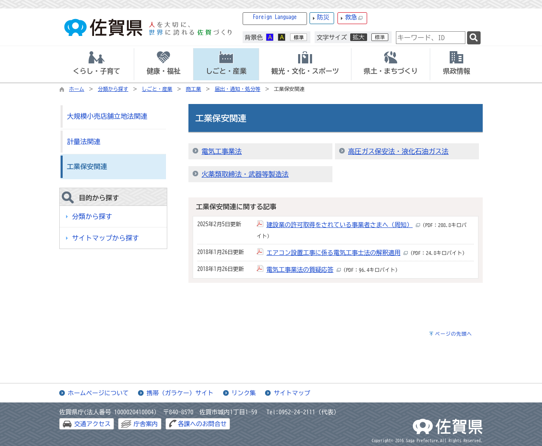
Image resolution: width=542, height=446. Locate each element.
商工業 (193, 88)
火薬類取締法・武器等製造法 (245, 174)
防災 (323, 17)
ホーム (76, 88)
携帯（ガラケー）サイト (180, 393)
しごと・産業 (157, 88)
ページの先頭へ (453, 333)
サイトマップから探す (105, 238)
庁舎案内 (145, 424)
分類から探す (113, 88)
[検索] (474, 37)
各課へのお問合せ (202, 424)
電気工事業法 (222, 151)
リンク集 (244, 393)
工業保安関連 (87, 166)
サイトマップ (292, 393)
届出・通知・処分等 (237, 88)
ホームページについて (98, 393)
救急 (354, 17)
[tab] (96, 64)
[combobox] (430, 38)
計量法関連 (83, 141)
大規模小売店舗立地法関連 (107, 116)
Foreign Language (275, 17)
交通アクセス (92, 424)
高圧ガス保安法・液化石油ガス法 (398, 151)
